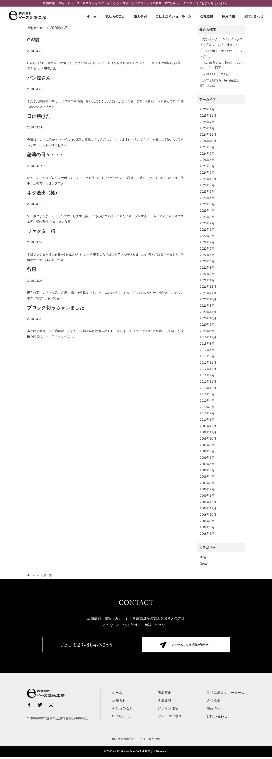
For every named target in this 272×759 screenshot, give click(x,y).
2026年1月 (207, 109)
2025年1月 (207, 128)
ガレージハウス (170, 718)
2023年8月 (207, 185)
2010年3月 (207, 407)
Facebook (29, 707)
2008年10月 (208, 514)
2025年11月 (208, 115)
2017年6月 (207, 350)
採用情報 (228, 16)
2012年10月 (208, 369)
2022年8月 (207, 236)
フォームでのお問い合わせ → (194, 646)
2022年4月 (207, 261)
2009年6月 (207, 464)
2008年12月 (208, 502)
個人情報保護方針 (122, 741)
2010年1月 (207, 419)
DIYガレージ (122, 718)
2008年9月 (207, 521)
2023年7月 (207, 191)
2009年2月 (207, 489)
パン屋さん (39, 77)
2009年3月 (207, 483)
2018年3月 (207, 343)
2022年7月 (207, 242)
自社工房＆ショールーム (173, 16)
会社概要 (206, 16)
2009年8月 (207, 451)
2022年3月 (207, 267)
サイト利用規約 (151, 741)
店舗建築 (165, 702)
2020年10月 (208, 318)
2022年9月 (207, 229)
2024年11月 (208, 134)
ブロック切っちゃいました (55, 307)
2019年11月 (208, 337)
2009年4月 (207, 476)
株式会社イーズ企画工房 (29, 16)
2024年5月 (207, 160)
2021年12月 (208, 286)
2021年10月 (208, 299)
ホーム (92, 16)
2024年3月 (207, 166)
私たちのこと (115, 16)
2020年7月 (207, 324)
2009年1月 (207, 495)
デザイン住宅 (168, 710)
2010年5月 (207, 394)
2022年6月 (207, 248)
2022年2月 (207, 274)
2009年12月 (208, 426)
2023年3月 (207, 217)
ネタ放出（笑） (43, 192)
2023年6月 (207, 198)
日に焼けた (39, 116)
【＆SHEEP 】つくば (214, 74)
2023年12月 (208, 179)
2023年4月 (207, 210)
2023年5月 (207, 204)
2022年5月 (207, 255)
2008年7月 (207, 533)
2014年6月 (207, 356)
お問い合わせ (253, 16)
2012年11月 (208, 362)
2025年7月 (207, 122)
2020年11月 (208, 312)
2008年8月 (207, 527)
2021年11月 (208, 293)
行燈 (31, 269)
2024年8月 (207, 147)
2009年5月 (207, 470)
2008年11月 (208, 508)
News (203, 563)
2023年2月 (207, 223)
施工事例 (140, 16)
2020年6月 (207, 331)
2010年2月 (207, 413)
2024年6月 (207, 153)
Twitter (40, 707)
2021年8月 (207, 305)
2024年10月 (208, 141)
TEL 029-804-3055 (86, 646)
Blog (203, 557)
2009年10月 (208, 438)
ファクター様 (41, 231)
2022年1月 (207, 280)
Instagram (51, 707)
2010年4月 (207, 400)
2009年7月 (207, 457)
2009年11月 (208, 432)
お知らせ (119, 702)
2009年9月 (207, 445)
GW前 (33, 39)
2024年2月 (207, 172)
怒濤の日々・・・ (45, 154)
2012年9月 (207, 375)
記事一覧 (46, 575)
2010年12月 (208, 388)
